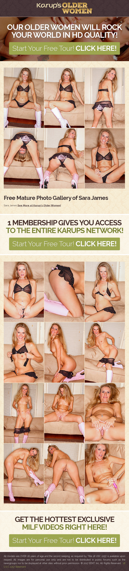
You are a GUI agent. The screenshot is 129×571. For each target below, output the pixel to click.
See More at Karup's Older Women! (39, 205)
